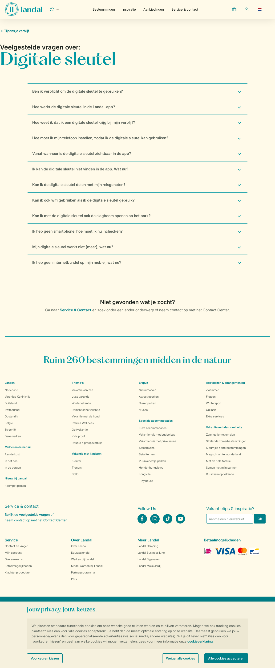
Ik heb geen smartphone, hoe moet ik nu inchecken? (77, 231)
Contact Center (55, 520)
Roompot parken (15, 485)
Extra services (215, 416)
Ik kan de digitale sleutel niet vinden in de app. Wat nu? (80, 169)
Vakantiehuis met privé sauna (157, 441)
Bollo (75, 474)
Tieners (77, 467)
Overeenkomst (14, 559)
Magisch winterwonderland (223, 454)
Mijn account (13, 552)
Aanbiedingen (153, 9)
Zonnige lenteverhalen (220, 434)
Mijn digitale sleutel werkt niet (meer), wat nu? (72, 246)
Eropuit (143, 382)
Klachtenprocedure (17, 572)
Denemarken (13, 436)
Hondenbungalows (151, 467)
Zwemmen (212, 390)
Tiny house (146, 480)
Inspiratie (129, 9)
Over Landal (78, 546)
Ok (260, 519)
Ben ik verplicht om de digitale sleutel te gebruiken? (77, 91)
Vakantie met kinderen (86, 453)
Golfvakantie (80, 429)
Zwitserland (12, 410)
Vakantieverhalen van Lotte (224, 427)
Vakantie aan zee (82, 390)
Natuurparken (147, 390)
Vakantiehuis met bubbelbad (157, 434)
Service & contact (184, 9)
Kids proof (78, 436)
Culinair (211, 410)
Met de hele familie (218, 461)
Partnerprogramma (83, 572)
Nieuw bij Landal (16, 478)
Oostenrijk (11, 416)
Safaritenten (147, 454)
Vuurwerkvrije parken (152, 461)
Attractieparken (149, 396)
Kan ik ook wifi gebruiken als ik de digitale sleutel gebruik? (83, 200)
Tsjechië (10, 429)
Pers (74, 579)
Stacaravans (146, 447)
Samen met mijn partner (221, 467)
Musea (143, 410)
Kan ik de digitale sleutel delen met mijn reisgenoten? (78, 184)
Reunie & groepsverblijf (87, 443)
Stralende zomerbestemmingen (226, 441)
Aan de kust (12, 454)
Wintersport (213, 403)
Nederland (11, 390)
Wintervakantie (81, 403)
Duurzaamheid (80, 552)
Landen (10, 382)
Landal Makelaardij (149, 566)
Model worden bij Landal (87, 566)
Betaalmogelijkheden (18, 566)
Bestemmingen (104, 9)
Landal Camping (148, 546)
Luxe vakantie (80, 396)
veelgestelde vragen (34, 514)
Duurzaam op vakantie (220, 474)
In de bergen (13, 467)
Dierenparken (147, 403)
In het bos (11, 461)
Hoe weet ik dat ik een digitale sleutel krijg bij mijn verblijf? (83, 122)
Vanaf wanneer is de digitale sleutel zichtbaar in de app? (81, 153)
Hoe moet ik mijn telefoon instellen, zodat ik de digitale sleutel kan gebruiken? (100, 138)
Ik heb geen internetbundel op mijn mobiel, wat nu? (76, 262)
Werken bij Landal (82, 559)
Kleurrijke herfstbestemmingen (226, 447)
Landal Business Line (151, 552)
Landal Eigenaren (149, 559)
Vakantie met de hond (86, 416)
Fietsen (211, 396)
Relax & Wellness (83, 423)
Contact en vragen (16, 546)
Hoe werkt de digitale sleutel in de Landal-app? (73, 106)
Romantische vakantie (86, 410)
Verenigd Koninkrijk (17, 396)
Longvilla (144, 474)
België (9, 423)
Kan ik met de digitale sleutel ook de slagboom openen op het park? (91, 215)
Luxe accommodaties (152, 428)
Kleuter (76, 461)
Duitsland (11, 403)
